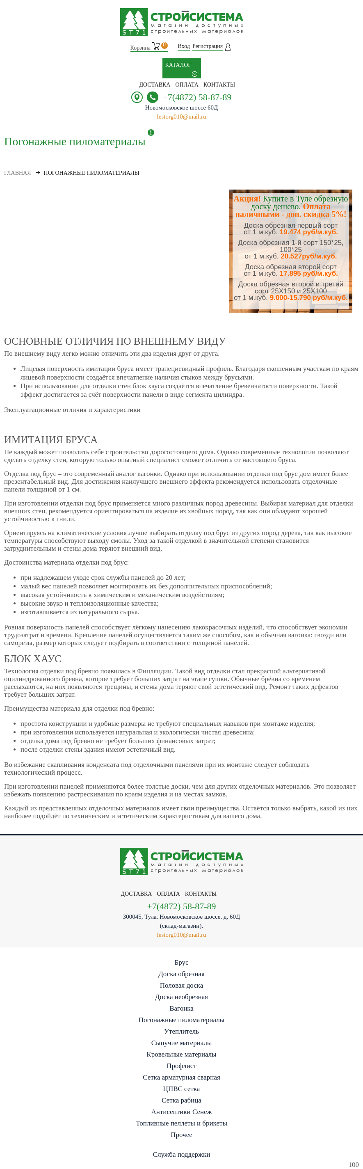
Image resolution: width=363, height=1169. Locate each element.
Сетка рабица (181, 1100)
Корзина (149, 46)
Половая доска (181, 985)
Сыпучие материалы (181, 1043)
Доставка (155, 85)
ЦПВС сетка (181, 1089)
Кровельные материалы (181, 1054)
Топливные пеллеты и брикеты (181, 1123)
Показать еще (21, 324)
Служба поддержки (181, 1154)
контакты (219, 85)
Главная (17, 173)
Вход (184, 46)
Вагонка (181, 1008)
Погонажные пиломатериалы (181, 1020)
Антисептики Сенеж (181, 1112)
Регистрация (207, 46)
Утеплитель (181, 1031)
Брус (181, 962)
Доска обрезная (181, 974)
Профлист (181, 1066)
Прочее (181, 1135)
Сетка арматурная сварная (181, 1077)
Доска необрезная (181, 997)
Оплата (187, 85)
